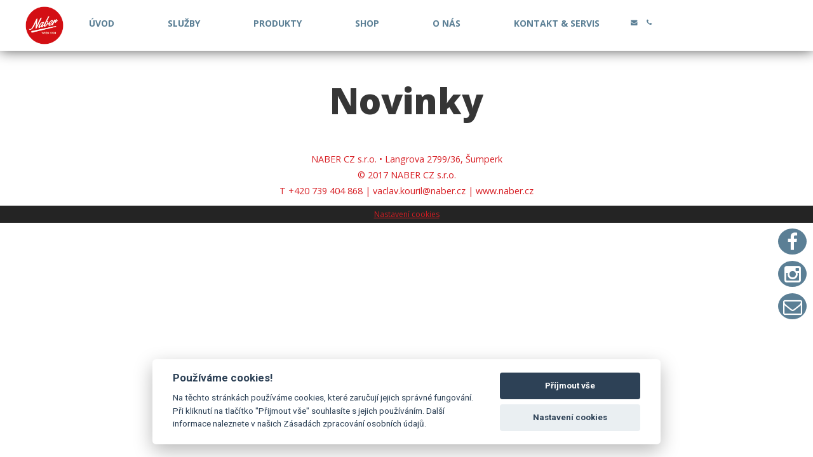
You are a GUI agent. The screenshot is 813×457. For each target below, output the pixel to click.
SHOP (367, 23)
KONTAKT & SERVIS (557, 23)
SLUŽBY (184, 23)
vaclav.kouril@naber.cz (419, 191)
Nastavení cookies (407, 214)
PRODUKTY (277, 23)
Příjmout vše (570, 385)
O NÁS (446, 23)
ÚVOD (101, 23)
